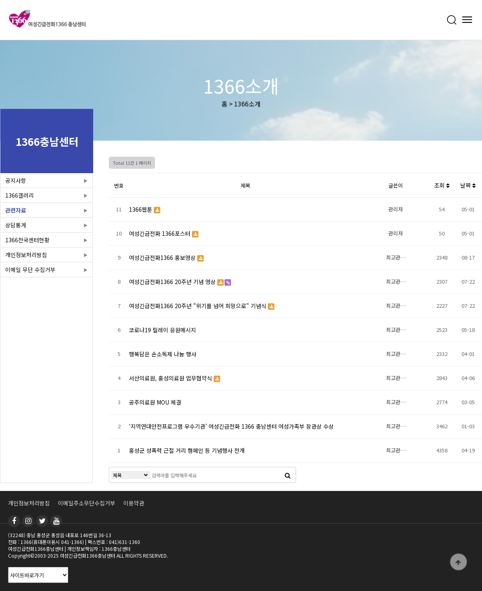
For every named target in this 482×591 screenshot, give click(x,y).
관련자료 (15, 210)
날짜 (468, 185)
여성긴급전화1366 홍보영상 (163, 258)
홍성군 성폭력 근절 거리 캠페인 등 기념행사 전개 (187, 450)
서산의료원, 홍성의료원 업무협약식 (171, 378)
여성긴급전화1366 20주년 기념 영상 (173, 282)
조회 (441, 185)
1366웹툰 (141, 209)
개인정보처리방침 (26, 255)
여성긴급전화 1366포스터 (160, 233)
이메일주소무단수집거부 (86, 503)
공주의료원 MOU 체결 (155, 402)
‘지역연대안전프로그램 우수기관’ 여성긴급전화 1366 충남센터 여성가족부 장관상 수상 (231, 426)
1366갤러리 (19, 195)
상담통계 (15, 225)
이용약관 (133, 503)
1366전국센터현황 (27, 240)
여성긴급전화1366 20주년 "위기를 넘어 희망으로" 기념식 (198, 306)
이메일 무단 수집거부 (30, 270)
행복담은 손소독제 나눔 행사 (162, 354)
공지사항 (15, 180)
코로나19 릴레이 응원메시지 (162, 330)
